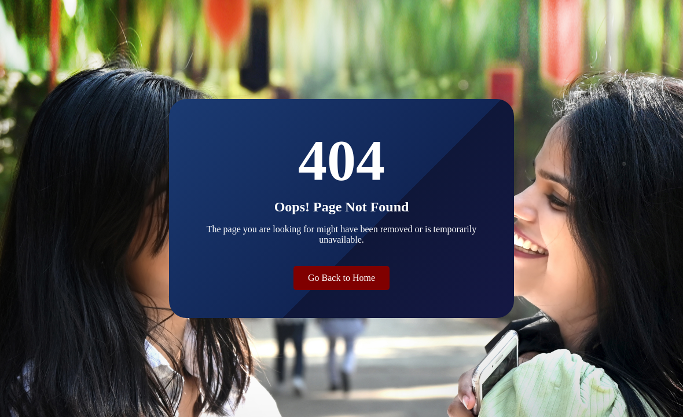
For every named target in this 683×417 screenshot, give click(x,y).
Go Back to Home (341, 278)
